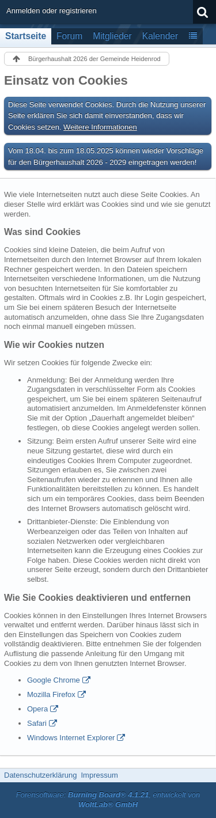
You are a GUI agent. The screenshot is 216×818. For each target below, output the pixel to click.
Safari (37, 723)
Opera (37, 709)
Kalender (160, 36)
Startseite (25, 36)
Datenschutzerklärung (40, 775)
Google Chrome (53, 680)
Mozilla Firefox (51, 694)
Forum (69, 36)
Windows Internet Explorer (71, 737)
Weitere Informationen (100, 127)
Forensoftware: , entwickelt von (108, 799)
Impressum (99, 775)
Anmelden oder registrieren (51, 10)
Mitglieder (112, 36)
